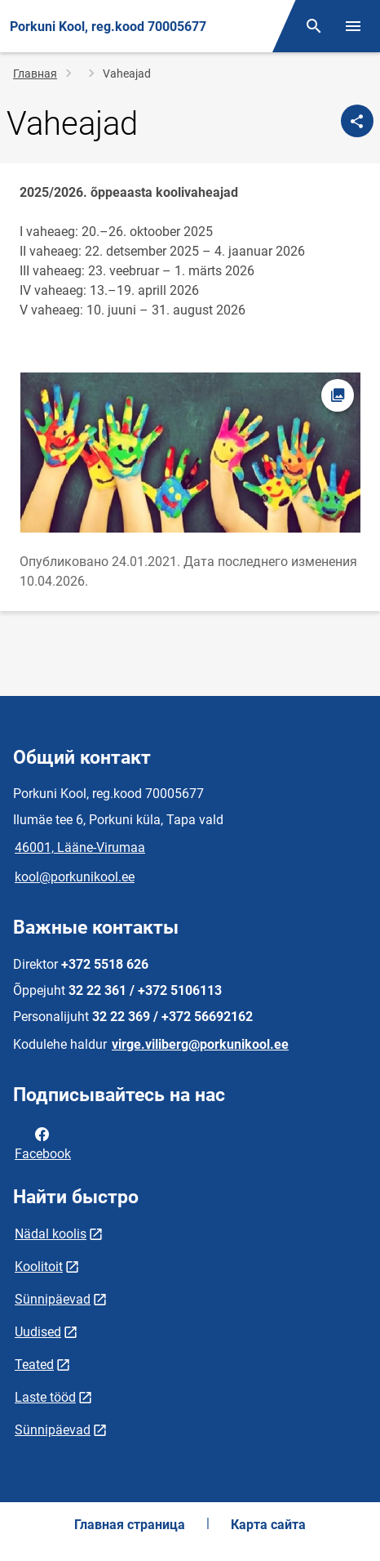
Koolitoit (39, 1266)
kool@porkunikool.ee (75, 877)
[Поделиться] (357, 121)
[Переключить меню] (353, 26)
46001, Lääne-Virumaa (80, 847)
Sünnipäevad (53, 1299)
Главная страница (129, 1524)
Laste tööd (45, 1397)
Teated (34, 1364)
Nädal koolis (50, 1234)
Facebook (43, 1142)
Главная (35, 73)
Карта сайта (268, 1524)
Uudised (38, 1332)
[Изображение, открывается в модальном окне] (190, 452)
